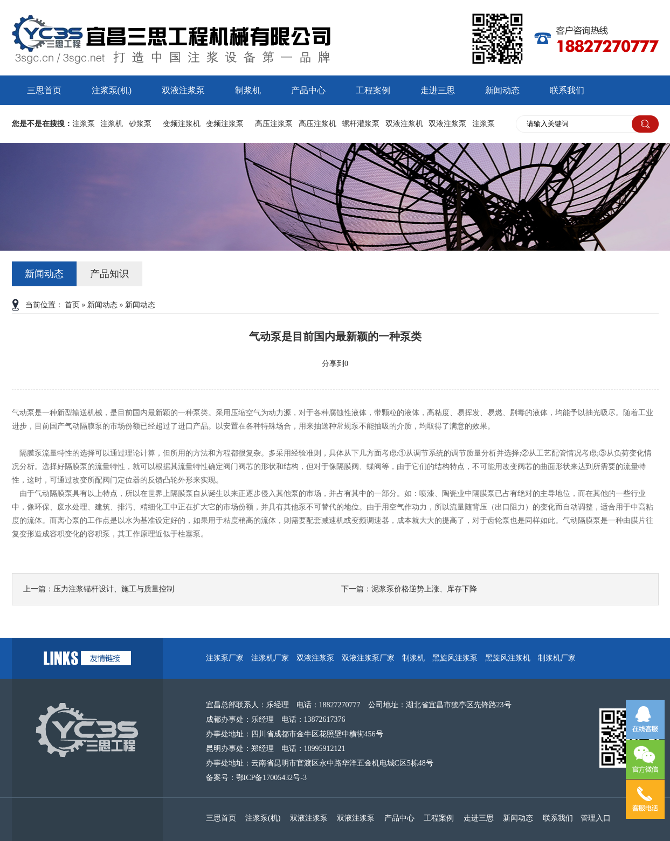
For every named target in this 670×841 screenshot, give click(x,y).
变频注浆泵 (225, 124)
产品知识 (109, 273)
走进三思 (437, 90)
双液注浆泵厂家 (368, 658)
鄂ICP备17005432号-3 (271, 778)
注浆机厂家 (270, 658)
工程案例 (373, 90)
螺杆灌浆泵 (360, 124)
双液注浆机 (404, 124)
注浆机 (111, 124)
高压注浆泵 (274, 124)
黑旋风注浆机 (507, 658)
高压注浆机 (317, 124)
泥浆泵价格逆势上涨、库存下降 (424, 589)
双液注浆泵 (183, 90)
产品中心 (308, 90)
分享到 (333, 364)
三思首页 (44, 90)
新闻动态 (502, 90)
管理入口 (596, 818)
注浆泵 (83, 124)
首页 (72, 305)
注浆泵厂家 (225, 658)
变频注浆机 (182, 124)
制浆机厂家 (557, 658)
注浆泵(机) (112, 90)
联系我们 (567, 90)
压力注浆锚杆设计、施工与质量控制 (113, 589)
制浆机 (248, 90)
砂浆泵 (140, 124)
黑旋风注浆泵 (455, 658)
